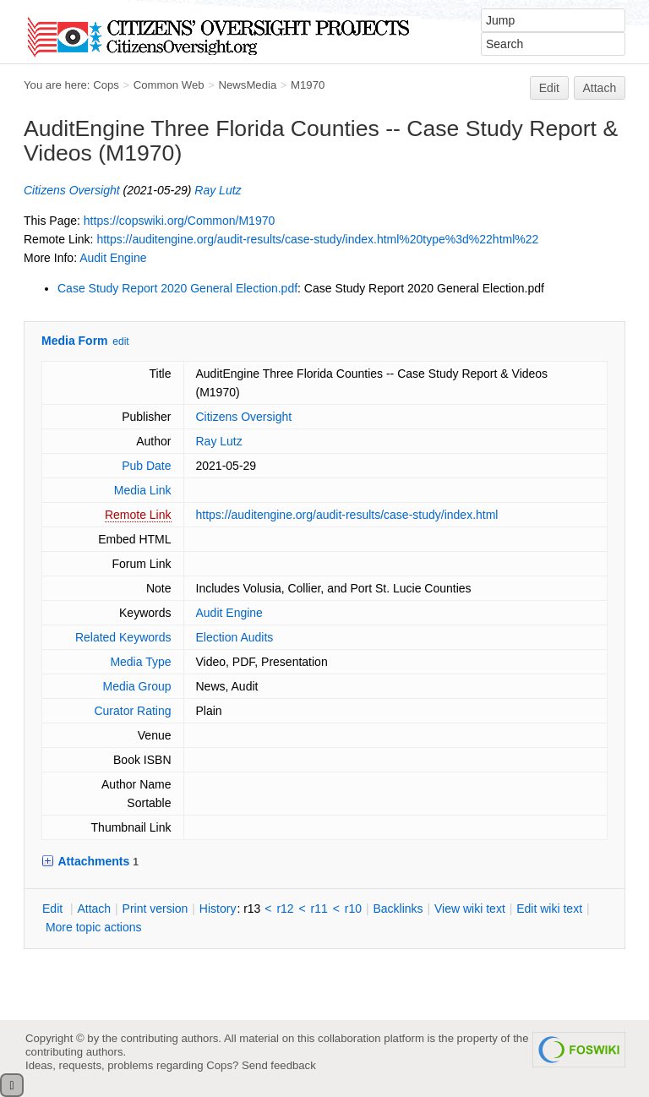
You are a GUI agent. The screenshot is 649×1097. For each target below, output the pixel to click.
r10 (353, 908)
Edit (549, 88)
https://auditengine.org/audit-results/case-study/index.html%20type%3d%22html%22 (317, 239)
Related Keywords (123, 637)
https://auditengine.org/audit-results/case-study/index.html (347, 514)
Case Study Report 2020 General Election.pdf (177, 288)
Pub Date (146, 465)
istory (218, 908)
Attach (600, 88)
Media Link (143, 490)
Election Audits (235, 637)
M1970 (307, 85)
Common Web (169, 85)
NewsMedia (247, 85)
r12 (284, 908)
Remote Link (138, 514)
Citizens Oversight (72, 190)
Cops (106, 85)
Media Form (74, 340)
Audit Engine (112, 258)
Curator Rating (132, 711)
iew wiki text (469, 908)
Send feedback (279, 1065)
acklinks (398, 908)
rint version (155, 908)
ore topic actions (94, 927)
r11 (319, 908)
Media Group (137, 686)
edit (120, 341)
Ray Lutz (217, 190)
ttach (94, 908)
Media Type (140, 662)
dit (54, 908)
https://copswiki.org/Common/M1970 (179, 220)
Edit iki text (549, 908)
